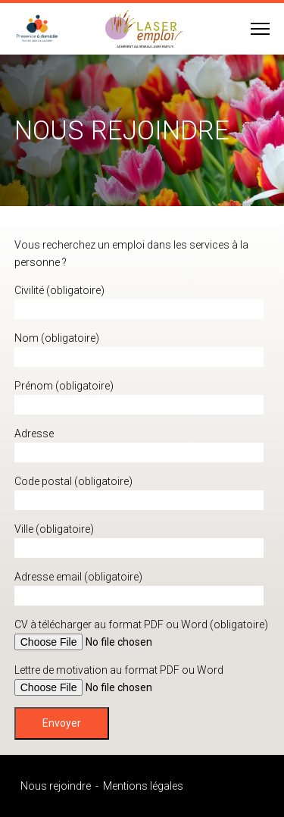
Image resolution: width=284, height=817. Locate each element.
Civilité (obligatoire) (59, 290)
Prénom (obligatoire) (64, 386)
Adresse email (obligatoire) (78, 577)
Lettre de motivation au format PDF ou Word (118, 670)
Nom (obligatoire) (56, 338)
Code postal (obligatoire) (73, 481)
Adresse (34, 433)
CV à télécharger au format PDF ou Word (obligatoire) (141, 624)
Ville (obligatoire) (54, 529)
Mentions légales (143, 786)
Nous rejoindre (55, 786)
